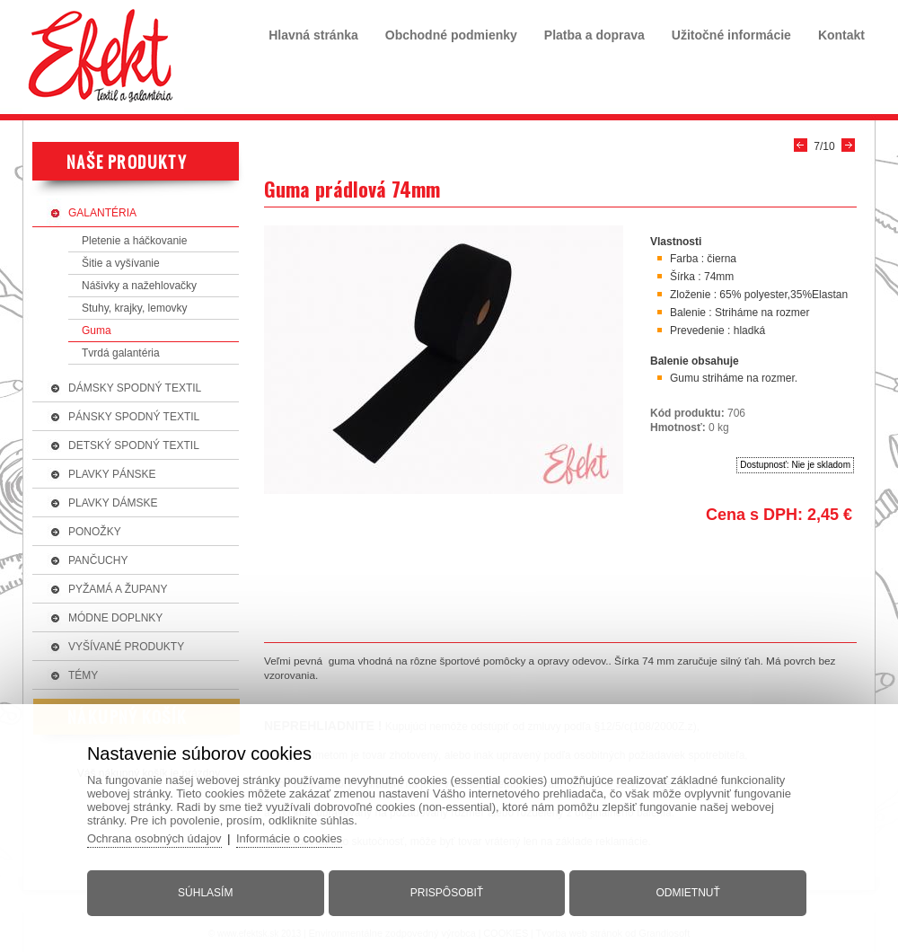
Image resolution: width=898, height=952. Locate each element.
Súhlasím (207, 892)
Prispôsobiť (446, 892)
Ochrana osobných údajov (157, 837)
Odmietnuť (686, 892)
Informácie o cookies (294, 837)
